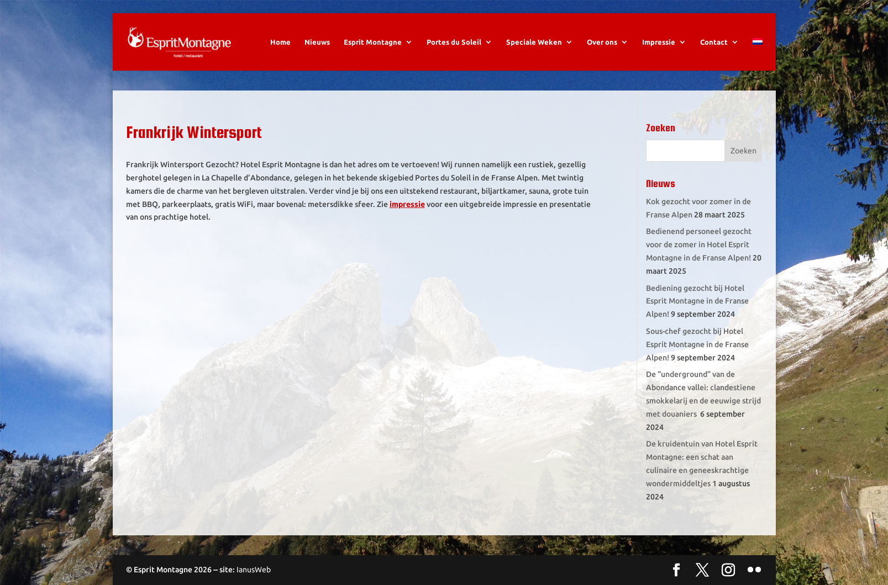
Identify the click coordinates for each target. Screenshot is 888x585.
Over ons (602, 42)
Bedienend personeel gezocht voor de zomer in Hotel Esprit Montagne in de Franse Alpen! (699, 244)
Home (280, 42)
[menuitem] (758, 54)
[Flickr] (754, 570)
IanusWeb (254, 569)
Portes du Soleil (454, 42)
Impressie (658, 42)
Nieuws (317, 42)
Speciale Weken (534, 42)
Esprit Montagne (373, 42)
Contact (714, 42)
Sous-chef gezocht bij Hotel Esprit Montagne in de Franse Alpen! (697, 344)
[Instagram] (728, 570)
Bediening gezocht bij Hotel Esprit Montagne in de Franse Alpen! (697, 301)
